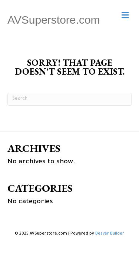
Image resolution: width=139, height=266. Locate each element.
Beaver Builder (109, 234)
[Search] (69, 99)
